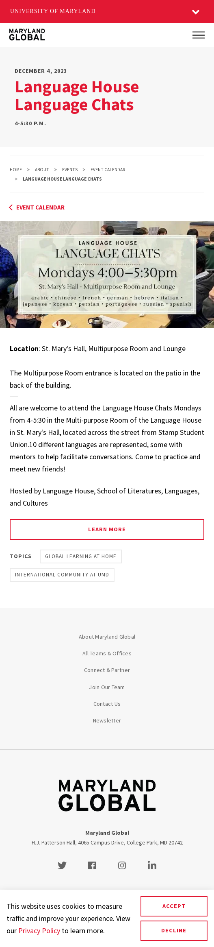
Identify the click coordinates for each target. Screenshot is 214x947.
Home (16, 169)
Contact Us (107, 703)
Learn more (107, 529)
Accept (174, 906)
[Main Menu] (199, 35)
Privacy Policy (39, 930)
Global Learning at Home (81, 556)
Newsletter (107, 720)
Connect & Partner (107, 670)
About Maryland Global (107, 636)
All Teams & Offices (107, 653)
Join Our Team (107, 687)
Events (70, 169)
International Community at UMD (62, 574)
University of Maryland (53, 11)
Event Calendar (108, 169)
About (42, 169)
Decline (173, 930)
